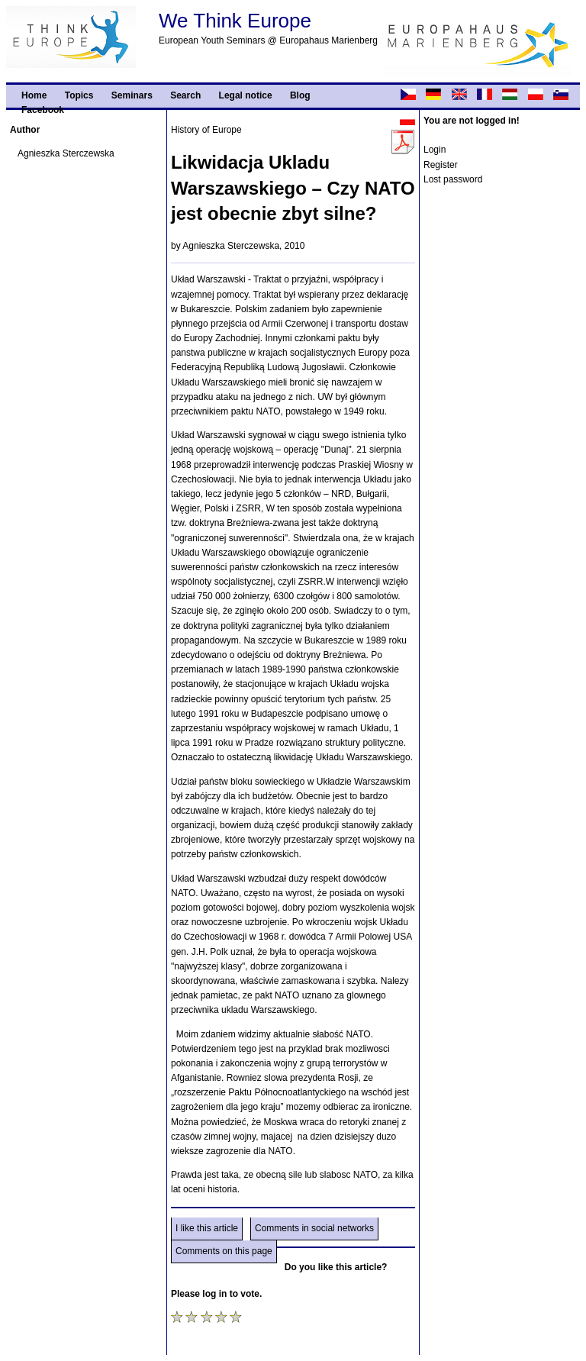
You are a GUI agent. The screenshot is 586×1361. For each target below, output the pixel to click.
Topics (79, 95)
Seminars (132, 95)
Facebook (42, 110)
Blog (300, 95)
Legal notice (245, 95)
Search (185, 95)
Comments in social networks (314, 1228)
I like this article (206, 1228)
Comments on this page (223, 1251)
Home (34, 95)
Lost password (452, 179)
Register (440, 165)
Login (434, 149)
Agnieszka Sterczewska (66, 153)
